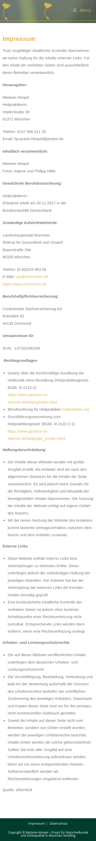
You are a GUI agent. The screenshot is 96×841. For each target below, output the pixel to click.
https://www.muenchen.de (25, 284)
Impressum (36, 823)
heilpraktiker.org (75, 409)
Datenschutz (59, 823)
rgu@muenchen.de (32, 276)
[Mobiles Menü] (82, 10)
